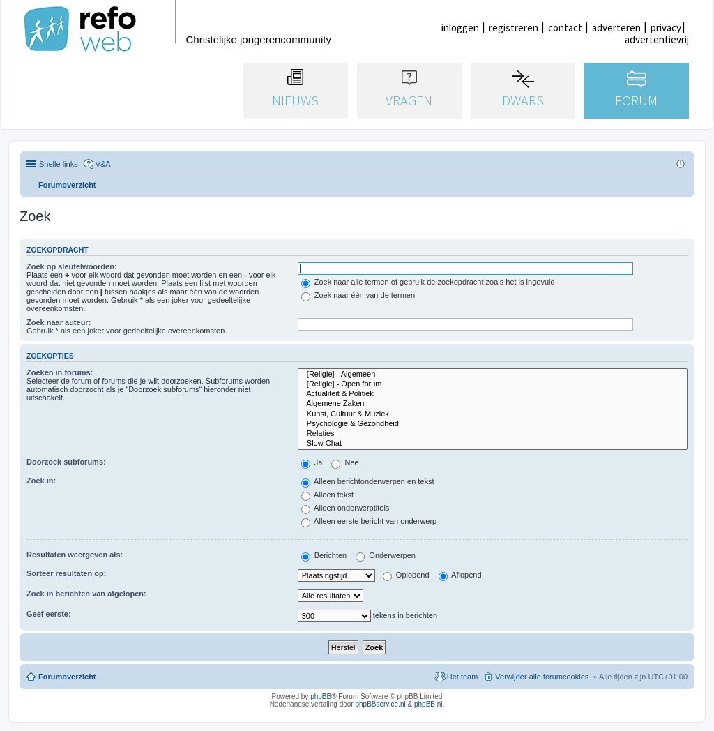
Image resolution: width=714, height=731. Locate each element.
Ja (312, 462)
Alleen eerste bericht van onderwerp (369, 521)
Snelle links (58, 164)
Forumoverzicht (67, 676)
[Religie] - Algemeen (492, 374)
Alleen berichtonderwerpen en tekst (367, 481)
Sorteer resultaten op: (66, 573)
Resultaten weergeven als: (74, 554)
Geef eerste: (48, 614)
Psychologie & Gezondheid (492, 424)
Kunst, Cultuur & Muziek (492, 414)
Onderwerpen (386, 555)
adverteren (616, 27)
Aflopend (460, 575)
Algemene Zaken (492, 404)
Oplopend (406, 575)
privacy (666, 27)
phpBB (320, 696)
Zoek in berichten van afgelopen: (86, 593)
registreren (513, 27)
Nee (344, 462)
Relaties (492, 434)
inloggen (460, 27)
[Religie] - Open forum (492, 384)
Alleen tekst (327, 494)
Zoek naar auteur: (58, 322)
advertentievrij (657, 39)
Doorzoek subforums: (66, 462)
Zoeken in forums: (59, 372)
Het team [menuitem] (462, 676)
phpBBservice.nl (380, 704)
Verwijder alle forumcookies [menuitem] (541, 676)
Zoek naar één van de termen (358, 295)
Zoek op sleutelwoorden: (71, 266)
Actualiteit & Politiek (492, 394)
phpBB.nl (428, 704)
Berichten (324, 555)
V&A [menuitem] (103, 164)
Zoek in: (41, 480)
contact (565, 27)
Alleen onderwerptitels (345, 508)
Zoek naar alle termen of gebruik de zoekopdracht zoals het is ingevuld (428, 282)
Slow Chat (492, 444)
